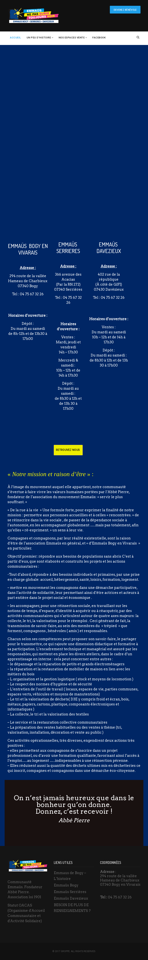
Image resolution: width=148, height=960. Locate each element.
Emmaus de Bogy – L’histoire (70, 876)
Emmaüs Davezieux (71, 898)
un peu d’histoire (39, 37)
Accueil (15, 37)
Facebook (99, 37)
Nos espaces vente (72, 37)
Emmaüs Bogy (66, 885)
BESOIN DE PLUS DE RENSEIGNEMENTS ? (72, 908)
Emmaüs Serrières (70, 892)
